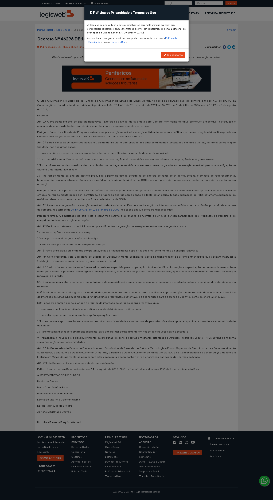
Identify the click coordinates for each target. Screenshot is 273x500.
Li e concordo (173, 55)
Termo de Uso (118, 42)
